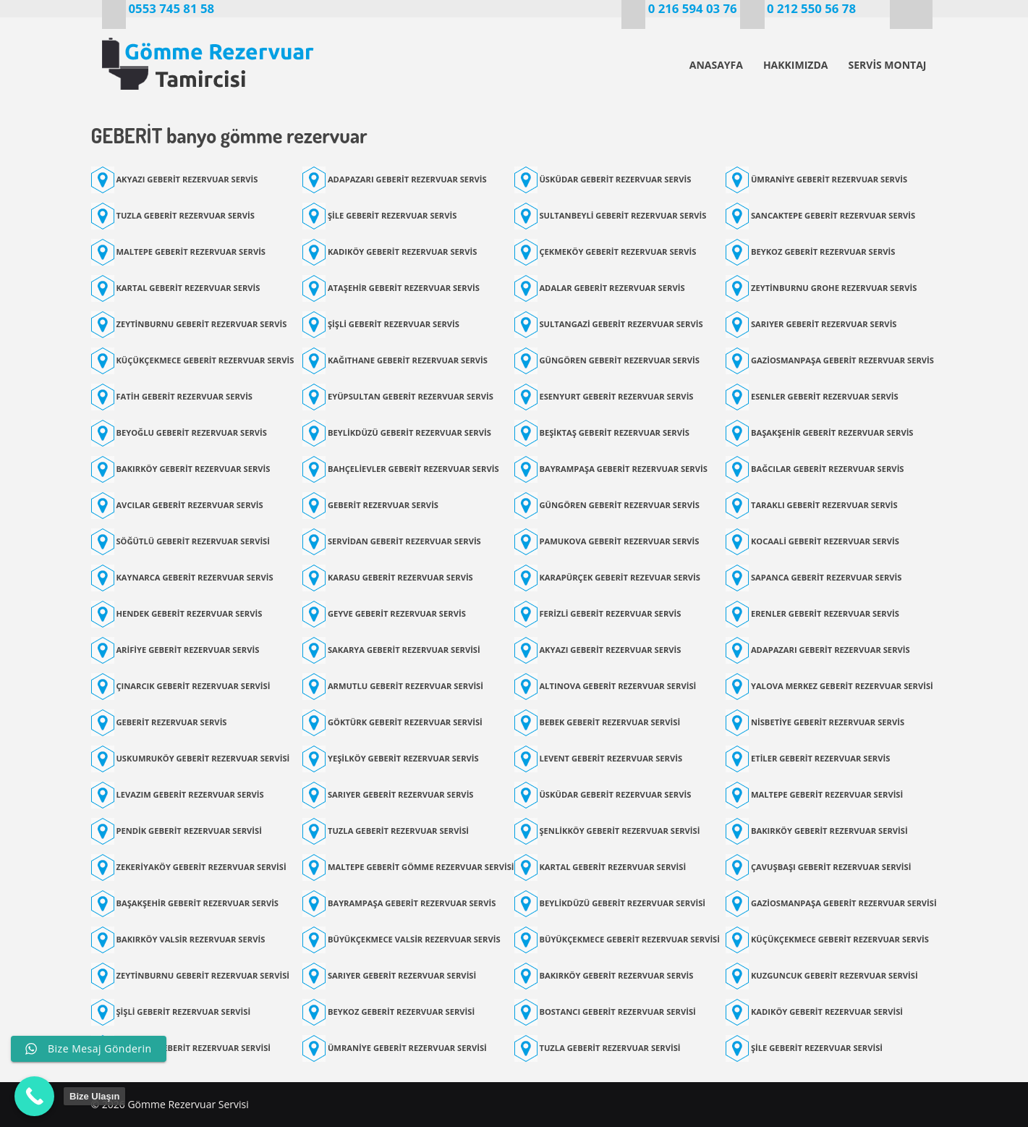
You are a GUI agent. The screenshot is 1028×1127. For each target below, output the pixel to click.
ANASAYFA (716, 65)
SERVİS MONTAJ (887, 65)
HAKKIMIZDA (795, 65)
